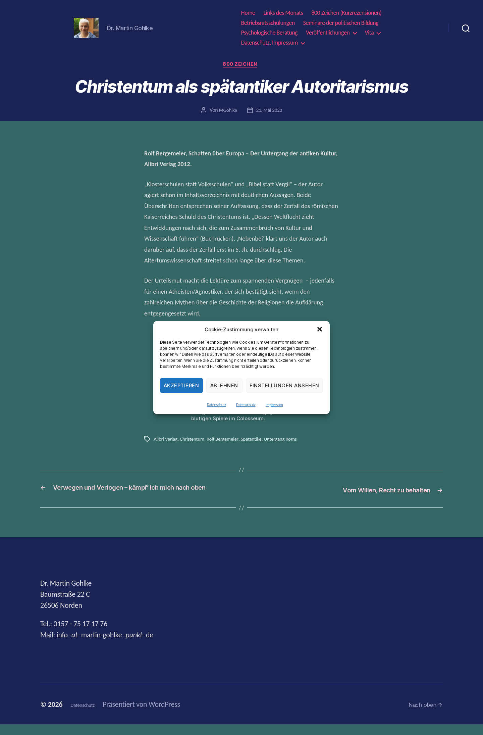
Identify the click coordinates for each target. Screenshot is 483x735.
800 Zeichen (241, 65)
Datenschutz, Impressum (269, 42)
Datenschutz (216, 404)
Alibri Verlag (166, 440)
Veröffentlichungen (328, 32)
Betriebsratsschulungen (267, 23)
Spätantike (256, 440)
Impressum (274, 404)
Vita (369, 32)
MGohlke (227, 111)
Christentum (194, 440)
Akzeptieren (181, 385)
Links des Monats (283, 12)
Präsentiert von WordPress (153, 715)
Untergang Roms (286, 440)
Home (248, 12)
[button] (319, 329)
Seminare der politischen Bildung (341, 23)
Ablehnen (224, 385)
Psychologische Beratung (269, 32)
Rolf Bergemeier (226, 440)
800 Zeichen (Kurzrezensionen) (346, 12)
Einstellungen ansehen (285, 385)
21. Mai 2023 (269, 111)
